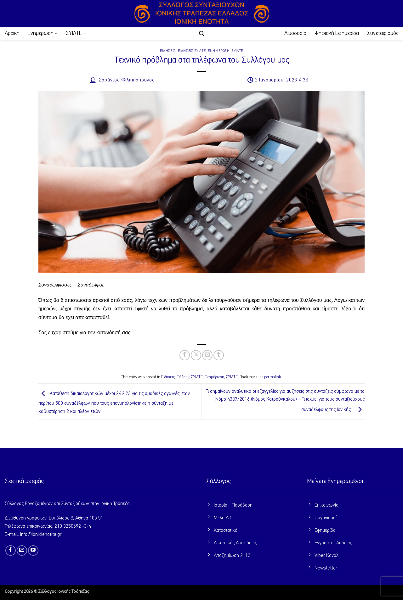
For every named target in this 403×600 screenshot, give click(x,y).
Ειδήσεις (167, 51)
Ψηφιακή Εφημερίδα (337, 33)
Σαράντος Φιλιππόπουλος (127, 80)
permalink (272, 377)
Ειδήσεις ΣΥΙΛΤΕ (192, 51)
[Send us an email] (22, 550)
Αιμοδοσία (295, 33)
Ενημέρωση (43, 33)
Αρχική (12, 33)
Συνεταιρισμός (382, 33)
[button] (201, 33)
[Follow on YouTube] (33, 550)
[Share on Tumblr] (218, 355)
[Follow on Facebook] (10, 550)
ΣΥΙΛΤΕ (76, 33)
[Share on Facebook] (184, 355)
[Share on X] (196, 355)
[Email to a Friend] (207, 355)
